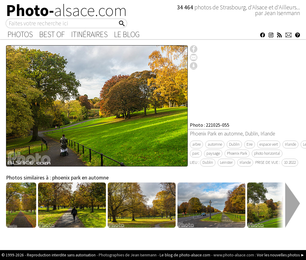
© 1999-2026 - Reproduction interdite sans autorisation (49, 255)
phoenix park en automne (80, 177)
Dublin (234, 144)
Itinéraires (89, 34)
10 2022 (290, 162)
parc (195, 153)
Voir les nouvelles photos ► (280, 255)
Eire (250, 144)
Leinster (226, 162)
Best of (52, 34)
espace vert (269, 144)
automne (215, 144)
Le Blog (127, 34)
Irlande (290, 144)
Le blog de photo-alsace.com (185, 255)
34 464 (185, 7)
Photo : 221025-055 (209, 125)
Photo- (66, 10)
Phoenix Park (237, 153)
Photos (20, 34)
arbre (196, 144)
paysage (213, 153)
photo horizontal (267, 153)
